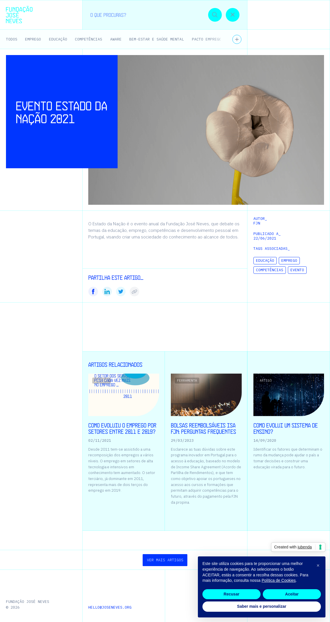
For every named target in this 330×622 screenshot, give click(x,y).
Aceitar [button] (291, 594)
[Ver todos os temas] (236, 39)
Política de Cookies (279, 580)
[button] (313, 14)
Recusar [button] (231, 594)
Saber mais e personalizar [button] (261, 606)
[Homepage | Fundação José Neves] (19, 14)
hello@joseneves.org (110, 607)
